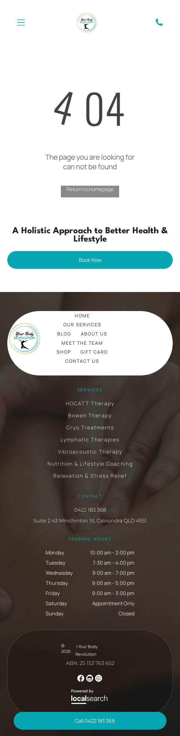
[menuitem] (82, 315)
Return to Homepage (90, 189)
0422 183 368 (90, 510)
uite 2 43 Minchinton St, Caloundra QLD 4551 (91, 521)
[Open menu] (21, 22)
